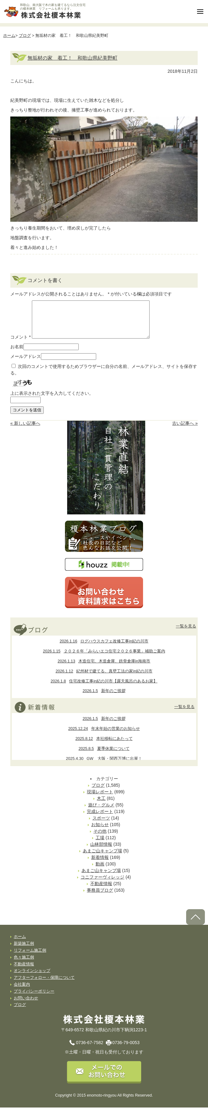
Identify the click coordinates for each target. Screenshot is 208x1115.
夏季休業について (103, 756)
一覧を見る (186, 633)
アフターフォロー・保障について (44, 985)
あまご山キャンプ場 (102, 858)
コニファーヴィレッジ (102, 884)
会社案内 (22, 992)
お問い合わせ (26, 1006)
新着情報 (100, 864)
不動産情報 (101, 891)
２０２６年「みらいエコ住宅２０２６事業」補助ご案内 (104, 659)
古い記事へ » (185, 430)
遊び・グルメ (101, 812)
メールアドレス (25, 363)
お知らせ (100, 832)
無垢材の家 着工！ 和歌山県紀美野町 (72, 58)
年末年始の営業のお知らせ (104, 736)
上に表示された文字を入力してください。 (51, 400)
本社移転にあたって (103, 746)
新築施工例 (24, 951)
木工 (101, 805)
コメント (20, 344)
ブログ (25, 35)
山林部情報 (101, 851)
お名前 (16, 354)
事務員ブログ (100, 897)
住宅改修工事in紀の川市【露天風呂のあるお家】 (104, 688)
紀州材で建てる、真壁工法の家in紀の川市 (104, 678)
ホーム (9, 35)
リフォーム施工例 (30, 958)
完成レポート (100, 818)
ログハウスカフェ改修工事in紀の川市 (104, 649)
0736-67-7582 (89, 1050)
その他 (99, 838)
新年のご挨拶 (103, 698)
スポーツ (101, 825)
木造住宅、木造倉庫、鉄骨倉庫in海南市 (104, 669)
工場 (100, 845)
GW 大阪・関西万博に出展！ (104, 766)
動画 (100, 871)
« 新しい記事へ (25, 430)
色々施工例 (24, 965)
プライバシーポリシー (34, 999)
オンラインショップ (32, 978)
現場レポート (100, 799)
